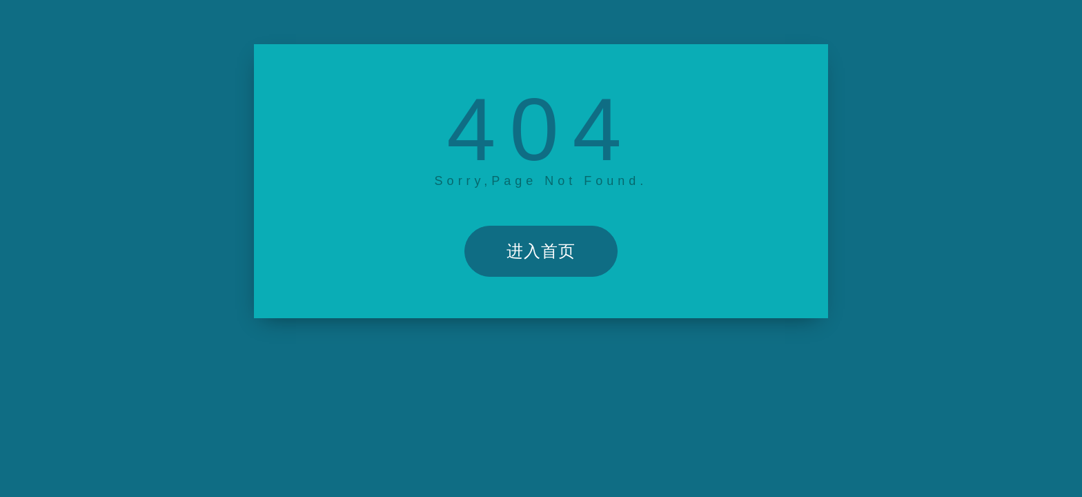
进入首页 (541, 251)
